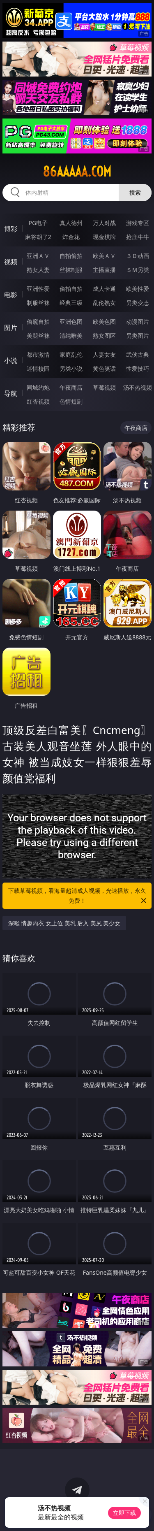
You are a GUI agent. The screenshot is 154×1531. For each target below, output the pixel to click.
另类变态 (137, 303)
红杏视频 (38, 401)
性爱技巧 (137, 368)
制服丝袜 (38, 303)
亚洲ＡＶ (38, 256)
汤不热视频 (137, 387)
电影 (10, 294)
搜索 (135, 192)
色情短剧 (71, 401)
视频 (10, 261)
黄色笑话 (104, 368)
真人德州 (71, 223)
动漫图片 (137, 321)
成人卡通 (104, 289)
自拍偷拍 (71, 256)
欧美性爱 (137, 289)
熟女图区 (104, 335)
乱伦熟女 (104, 303)
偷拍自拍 (71, 289)
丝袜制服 (71, 270)
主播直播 (104, 270)
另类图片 (137, 335)
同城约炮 (38, 387)
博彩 (10, 228)
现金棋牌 (104, 237)
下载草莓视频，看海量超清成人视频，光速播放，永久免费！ (78, 896)
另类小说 (71, 368)
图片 (10, 327)
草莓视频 (104, 387)
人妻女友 (104, 354)
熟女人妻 (38, 270)
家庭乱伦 (71, 354)
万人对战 (104, 223)
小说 (10, 360)
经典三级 (71, 303)
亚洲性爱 (38, 289)
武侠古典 (137, 354)
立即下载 (124, 1513)
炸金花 (71, 237)
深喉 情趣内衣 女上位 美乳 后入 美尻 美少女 (64, 923)
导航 (10, 393)
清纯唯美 (71, 335)
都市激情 (38, 354)
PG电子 (38, 223)
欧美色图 (104, 321)
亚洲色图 (71, 321)
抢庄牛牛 (137, 237)
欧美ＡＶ (104, 256)
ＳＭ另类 (137, 270)
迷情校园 (38, 368)
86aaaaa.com (77, 171)
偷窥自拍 (38, 321)
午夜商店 (71, 387)
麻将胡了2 (38, 237)
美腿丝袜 (38, 335)
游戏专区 (137, 223)
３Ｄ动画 (137, 256)
